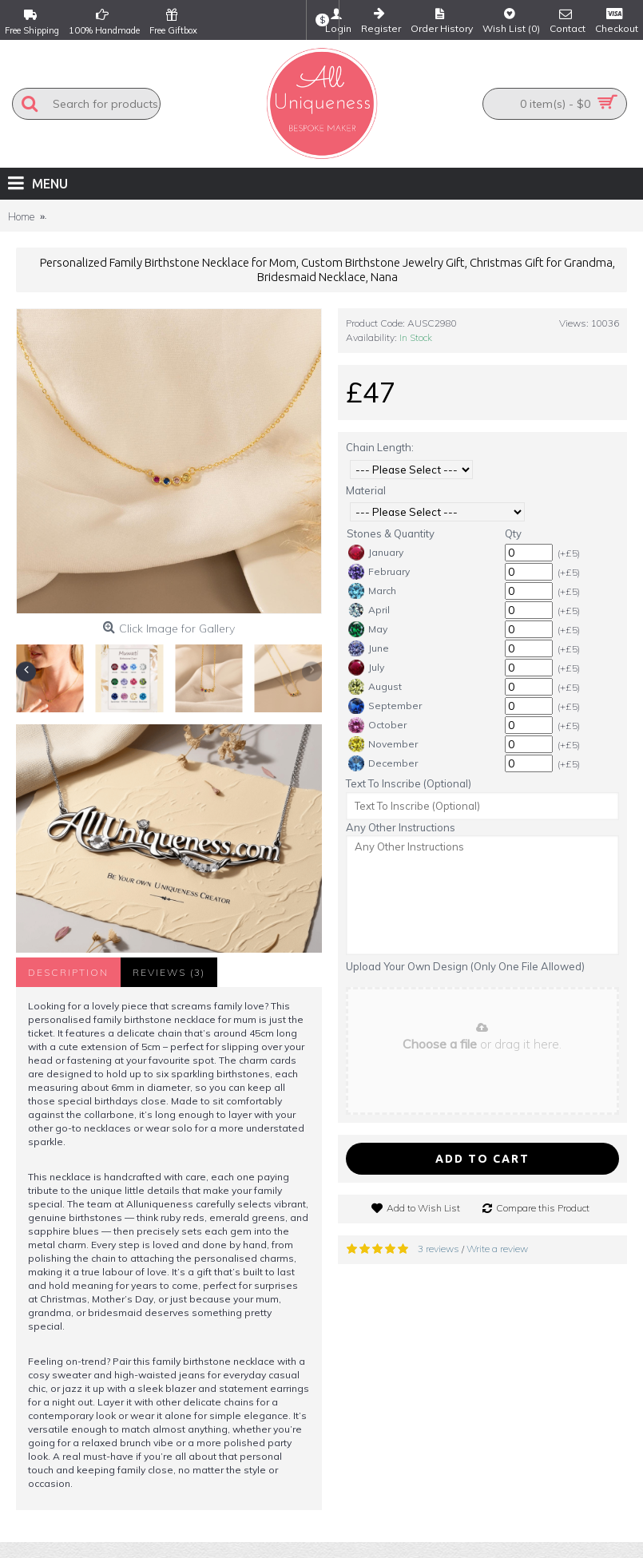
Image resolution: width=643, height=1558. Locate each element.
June (368, 648)
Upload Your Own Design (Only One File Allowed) (465, 966)
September (385, 706)
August (375, 687)
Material (366, 490)
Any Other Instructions (400, 827)
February (379, 572)
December (383, 763)
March (372, 591)
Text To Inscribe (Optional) (408, 783)
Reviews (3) (169, 972)
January (375, 553)
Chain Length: (380, 447)
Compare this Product (542, 1208)
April (369, 610)
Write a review (497, 1249)
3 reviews (438, 1249)
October (377, 725)
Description (68, 972)
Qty (513, 533)
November (383, 744)
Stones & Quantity (391, 533)
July (366, 668)
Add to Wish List (423, 1208)
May (367, 629)
